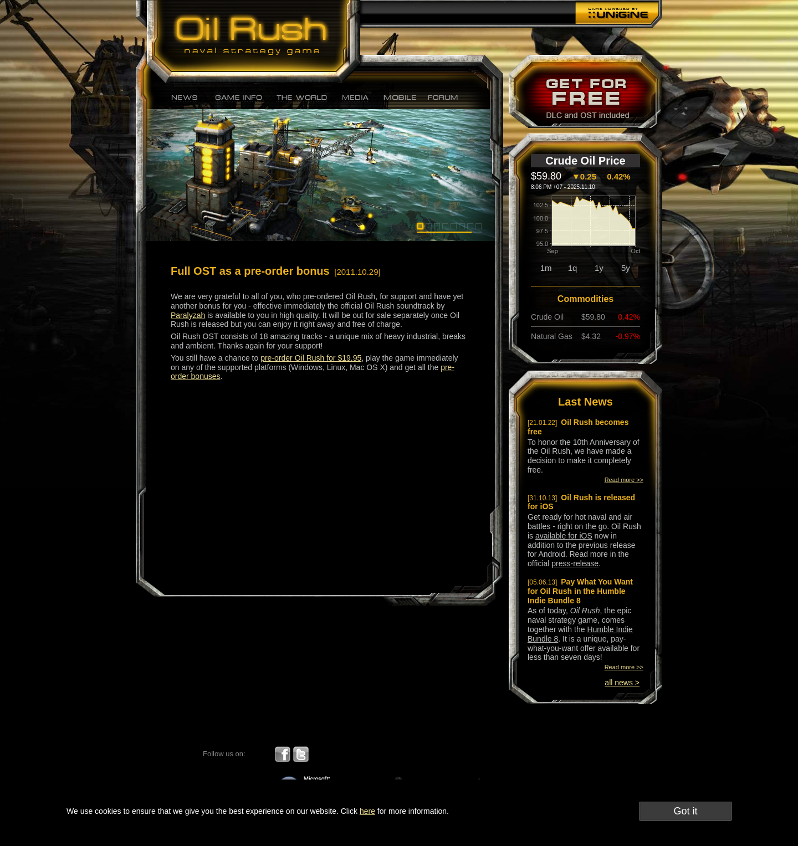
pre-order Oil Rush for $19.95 (310, 357)
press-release (574, 563)
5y (625, 268)
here (367, 811)
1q (572, 268)
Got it (685, 811)
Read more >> (624, 479)
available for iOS (563, 535)
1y (599, 268)
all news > (622, 682)
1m (546, 268)
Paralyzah (188, 315)
